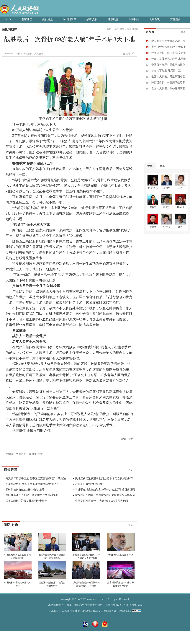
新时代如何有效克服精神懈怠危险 (25, 489)
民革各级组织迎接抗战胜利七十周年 (26, 500)
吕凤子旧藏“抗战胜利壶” (89, 484)
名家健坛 (27, 19)
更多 (130, 470)
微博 (150, 166)
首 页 (8, 19)
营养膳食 (175, 19)
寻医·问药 (119, 29)
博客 (162, 166)
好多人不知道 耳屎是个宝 (166, 70)
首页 (109, 29)
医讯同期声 (69, 19)
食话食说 (154, 19)
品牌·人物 (92, 19)
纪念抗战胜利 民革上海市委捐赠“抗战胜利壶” (32, 484)
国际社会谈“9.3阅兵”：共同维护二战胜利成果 (32, 495)
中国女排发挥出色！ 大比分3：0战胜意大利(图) (102, 500)
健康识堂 (113, 19)
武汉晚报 (38, 53)
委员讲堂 (47, 19)
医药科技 (134, 19)
